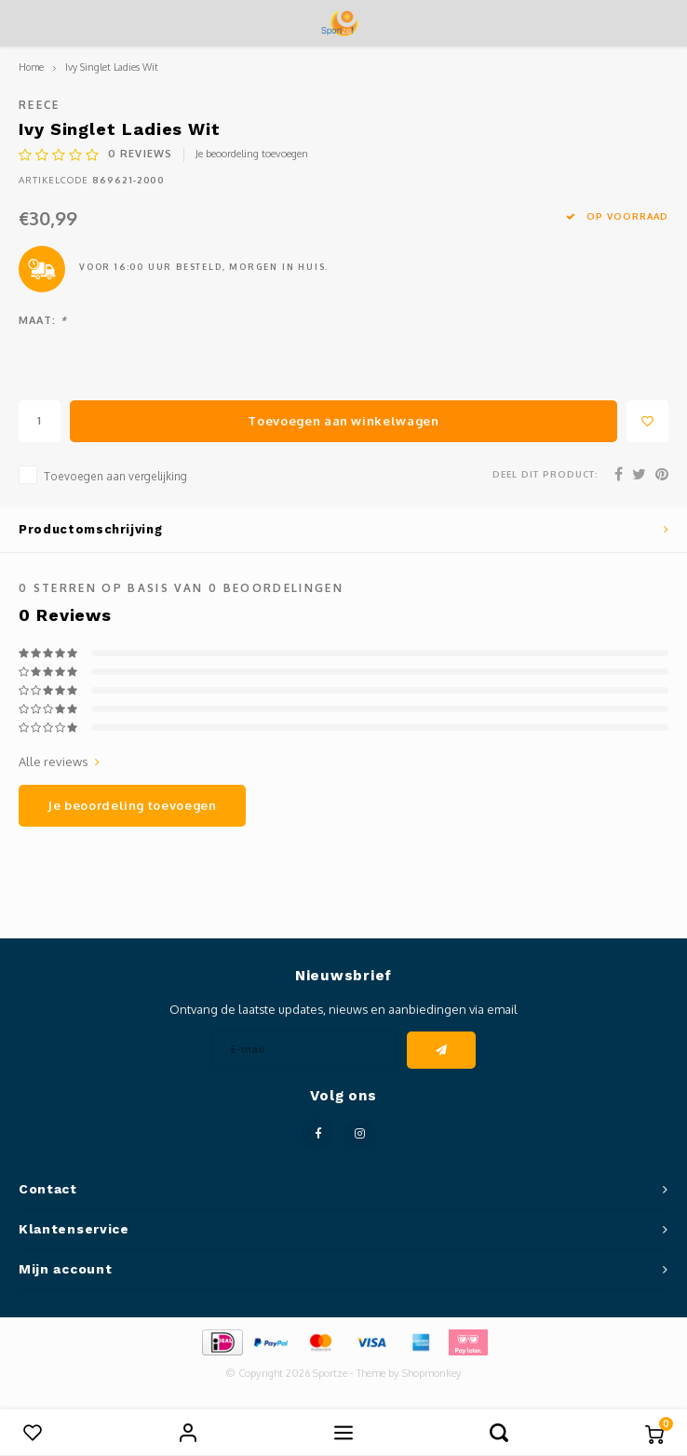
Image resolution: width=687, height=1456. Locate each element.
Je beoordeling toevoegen (251, 153)
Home (31, 67)
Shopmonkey (432, 1373)
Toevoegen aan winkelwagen (343, 420)
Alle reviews (59, 761)
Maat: (43, 320)
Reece (40, 105)
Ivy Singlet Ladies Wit (111, 67)
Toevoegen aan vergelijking (115, 476)
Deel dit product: (545, 473)
